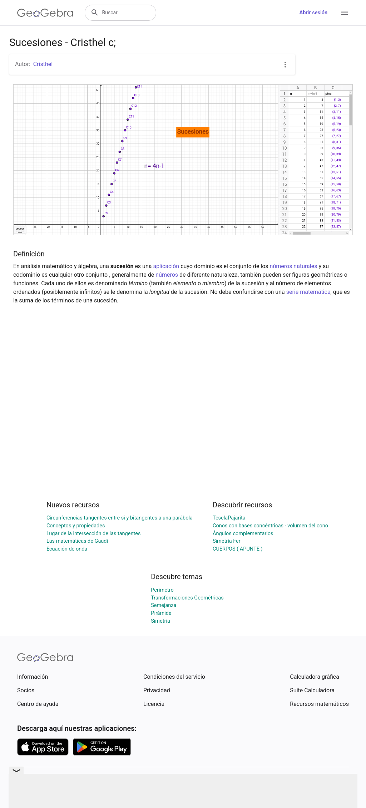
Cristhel (43, 64)
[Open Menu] (344, 13)
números (166, 274)
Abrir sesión (313, 13)
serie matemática (308, 291)
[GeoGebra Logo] (45, 13)
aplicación (166, 266)
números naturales (293, 266)
